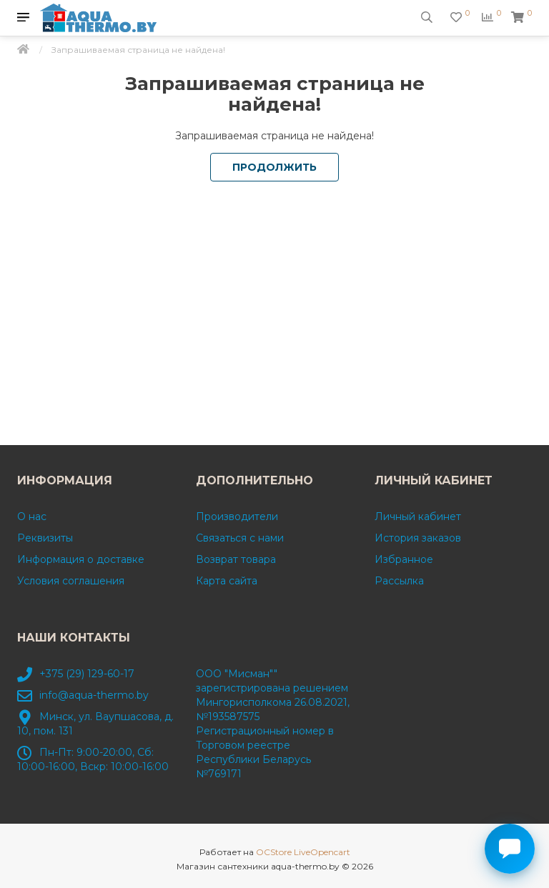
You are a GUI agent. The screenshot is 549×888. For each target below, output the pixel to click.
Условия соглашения (70, 580)
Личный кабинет (418, 516)
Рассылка (399, 580)
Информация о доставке (80, 559)
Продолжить (274, 167)
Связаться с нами (240, 538)
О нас (31, 516)
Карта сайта (226, 580)
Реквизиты (45, 538)
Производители (237, 516)
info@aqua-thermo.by (94, 695)
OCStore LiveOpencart (303, 852)
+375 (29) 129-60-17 (86, 673)
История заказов (418, 538)
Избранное (404, 559)
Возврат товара (236, 559)
